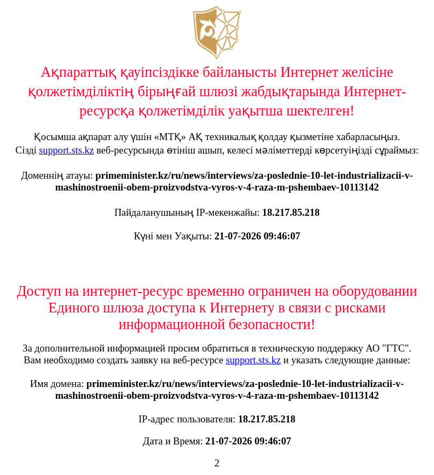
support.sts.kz (66, 150)
